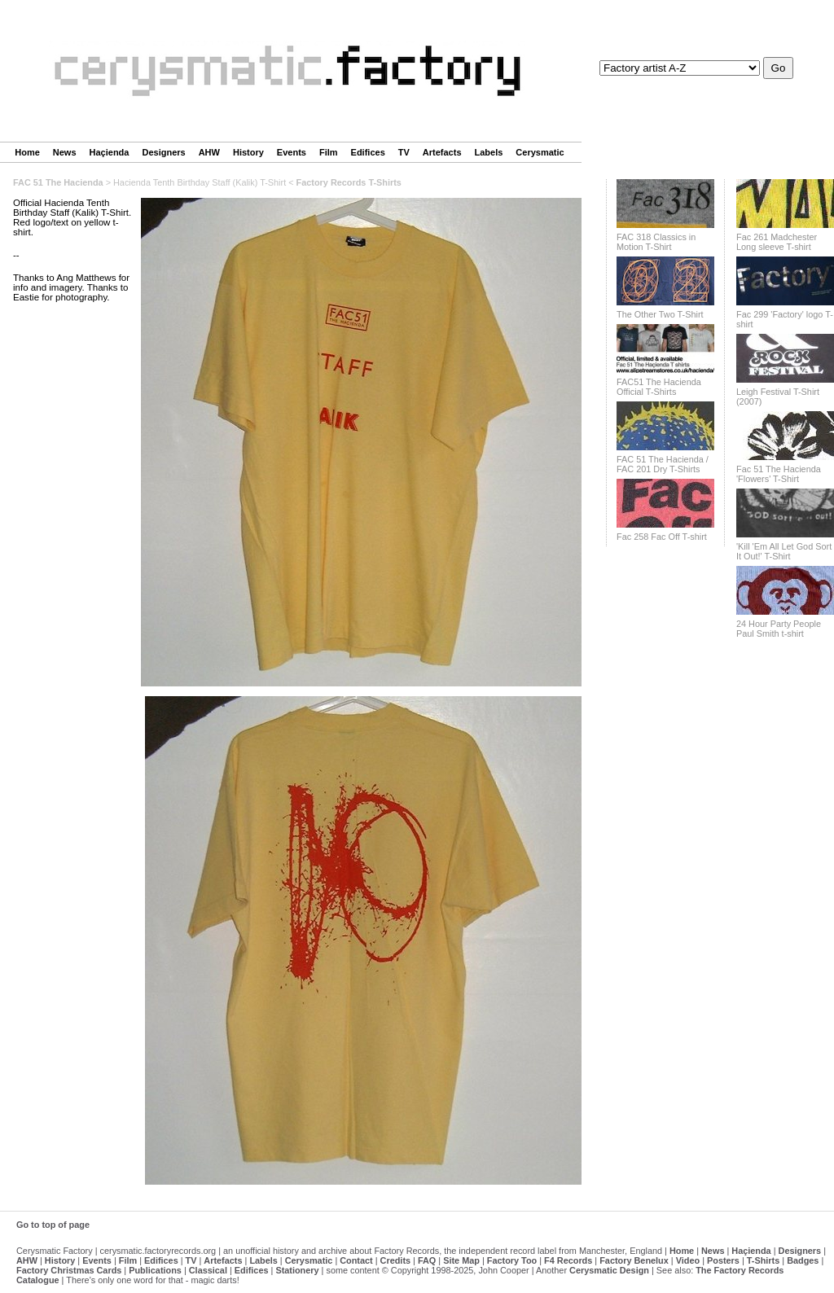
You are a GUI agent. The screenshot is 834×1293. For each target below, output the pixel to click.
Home (27, 152)
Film (328, 152)
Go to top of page (53, 1224)
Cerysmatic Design (609, 1270)
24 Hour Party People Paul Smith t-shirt (778, 628)
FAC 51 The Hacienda (58, 182)
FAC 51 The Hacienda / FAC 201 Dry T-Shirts (663, 464)
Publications (155, 1270)
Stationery (296, 1270)
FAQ (427, 1260)
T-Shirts (763, 1260)
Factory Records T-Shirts (349, 182)
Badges (803, 1260)
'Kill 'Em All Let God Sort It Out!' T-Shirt (784, 551)
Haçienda (109, 152)
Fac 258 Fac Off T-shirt (662, 536)
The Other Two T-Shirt (660, 314)
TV (404, 152)
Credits (395, 1260)
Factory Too (512, 1260)
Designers (163, 152)
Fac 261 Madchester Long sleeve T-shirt (776, 242)
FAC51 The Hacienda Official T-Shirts (659, 387)
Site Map (461, 1260)
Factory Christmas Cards (68, 1270)
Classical (208, 1270)
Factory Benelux (634, 1260)
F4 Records (568, 1260)
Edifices (368, 152)
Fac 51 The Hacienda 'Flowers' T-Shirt (778, 474)
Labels (489, 152)
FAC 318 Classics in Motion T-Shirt (656, 242)
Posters (723, 1260)
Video (688, 1260)
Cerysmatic (540, 152)
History (248, 152)
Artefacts (442, 152)
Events (291, 152)
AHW (209, 152)
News (65, 152)
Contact (356, 1260)
